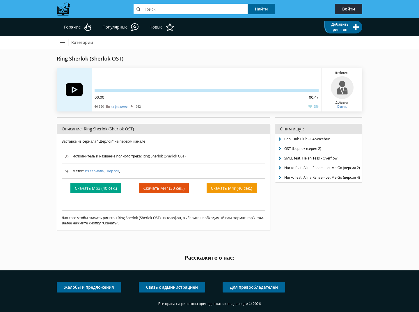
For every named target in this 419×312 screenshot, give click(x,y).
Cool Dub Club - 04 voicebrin (307, 138)
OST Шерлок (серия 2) (302, 148)
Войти (348, 9)
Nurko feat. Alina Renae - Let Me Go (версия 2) (322, 167)
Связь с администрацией (172, 287)
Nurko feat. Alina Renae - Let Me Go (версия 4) (322, 177)
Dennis (342, 106)
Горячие (72, 27)
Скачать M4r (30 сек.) (163, 188)
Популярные (114, 27)
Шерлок (112, 171)
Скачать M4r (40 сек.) (231, 188)
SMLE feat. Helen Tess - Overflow (311, 158)
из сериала (94, 171)
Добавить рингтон (340, 27)
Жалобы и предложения (89, 287)
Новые (155, 27)
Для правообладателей (254, 287)
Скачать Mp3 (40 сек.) (96, 188)
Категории (82, 42)
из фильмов (119, 106)
